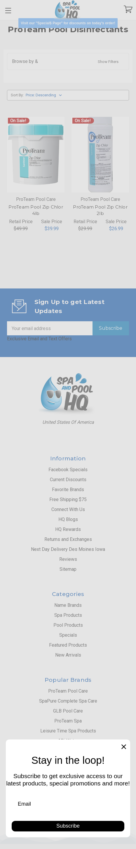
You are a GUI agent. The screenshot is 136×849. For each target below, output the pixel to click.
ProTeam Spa (68, 721)
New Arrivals (68, 655)
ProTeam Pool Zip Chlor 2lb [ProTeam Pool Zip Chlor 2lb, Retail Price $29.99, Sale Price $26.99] (100, 210)
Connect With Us (68, 509)
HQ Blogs (68, 519)
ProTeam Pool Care (68, 691)
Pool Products (68, 625)
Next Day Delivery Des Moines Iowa (68, 549)
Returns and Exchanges (68, 539)
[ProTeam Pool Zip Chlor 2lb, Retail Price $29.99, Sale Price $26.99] (100, 155)
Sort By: (17, 95)
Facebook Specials (68, 469)
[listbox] (45, 95)
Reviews (68, 559)
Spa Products (68, 615)
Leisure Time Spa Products (68, 731)
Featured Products (68, 645)
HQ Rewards (68, 529)
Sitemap (68, 569)
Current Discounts (68, 479)
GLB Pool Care (68, 711)
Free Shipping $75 (68, 499)
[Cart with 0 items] (128, 10)
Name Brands (68, 605)
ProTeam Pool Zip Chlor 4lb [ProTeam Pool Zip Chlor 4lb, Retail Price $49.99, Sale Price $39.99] (35, 210)
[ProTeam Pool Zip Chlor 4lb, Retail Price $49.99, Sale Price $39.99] (36, 155)
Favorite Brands (68, 489)
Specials (68, 635)
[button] (67, 23)
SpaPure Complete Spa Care (68, 701)
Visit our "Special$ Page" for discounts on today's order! (68, 23)
